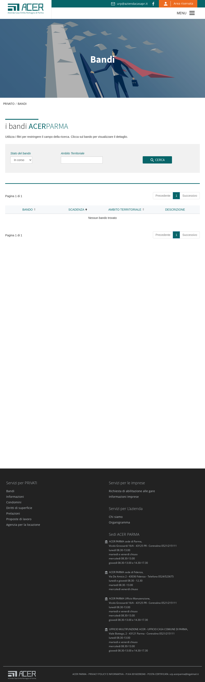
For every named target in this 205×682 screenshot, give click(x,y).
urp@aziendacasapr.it (132, 4)
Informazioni (15, 497)
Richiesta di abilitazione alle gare (132, 491)
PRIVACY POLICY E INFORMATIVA (106, 674)
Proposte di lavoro (18, 519)
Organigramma (119, 522)
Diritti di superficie (19, 508)
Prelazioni (13, 513)
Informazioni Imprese (124, 497)
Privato (9, 104)
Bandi (22, 104)
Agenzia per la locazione (23, 525)
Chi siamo (116, 517)
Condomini (13, 502)
